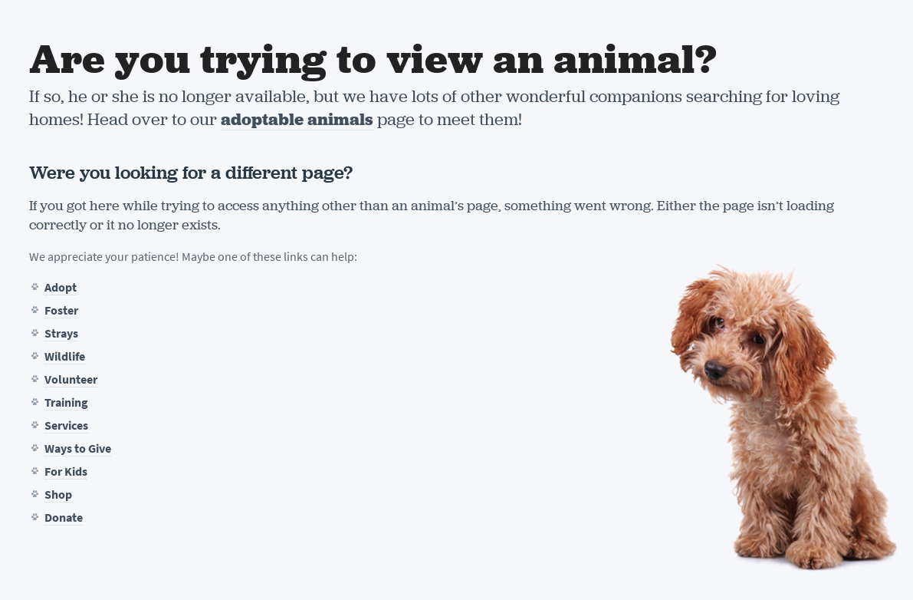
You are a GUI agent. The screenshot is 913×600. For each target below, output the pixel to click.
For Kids (65, 471)
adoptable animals (297, 119)
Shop (58, 494)
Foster (61, 310)
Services (66, 425)
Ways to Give (77, 448)
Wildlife (64, 356)
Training (66, 402)
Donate (63, 517)
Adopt (60, 287)
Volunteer (70, 379)
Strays (61, 333)
